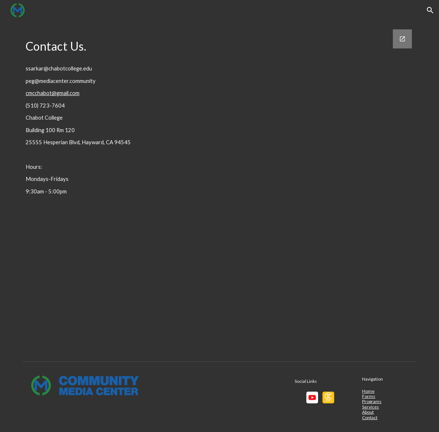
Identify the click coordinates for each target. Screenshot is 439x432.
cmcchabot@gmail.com (53, 93)
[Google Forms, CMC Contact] (303, 189)
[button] (430, 10)
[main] (102, 44)
